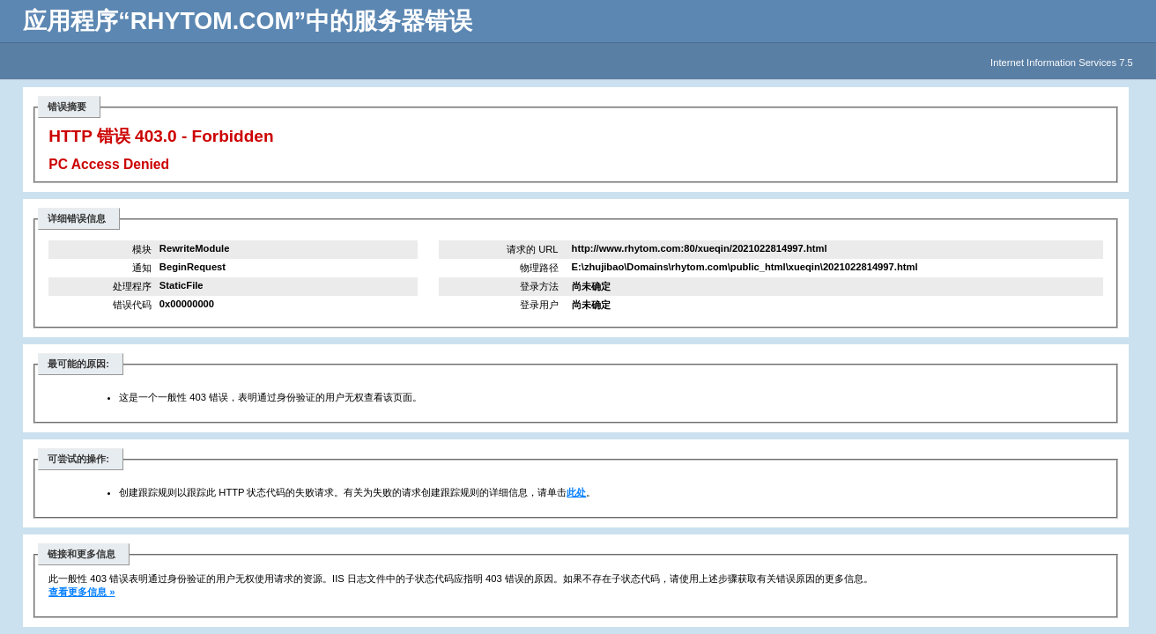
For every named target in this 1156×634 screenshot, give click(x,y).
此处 (576, 492)
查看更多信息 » (81, 591)
